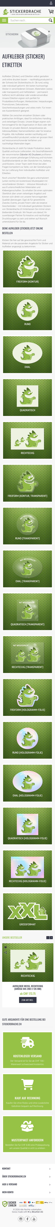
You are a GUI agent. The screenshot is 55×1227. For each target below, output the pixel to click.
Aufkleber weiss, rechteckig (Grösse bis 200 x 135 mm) (28, 987)
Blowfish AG (37, 1212)
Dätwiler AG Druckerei (30, 154)
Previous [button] (47, 937)
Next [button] (51, 937)
